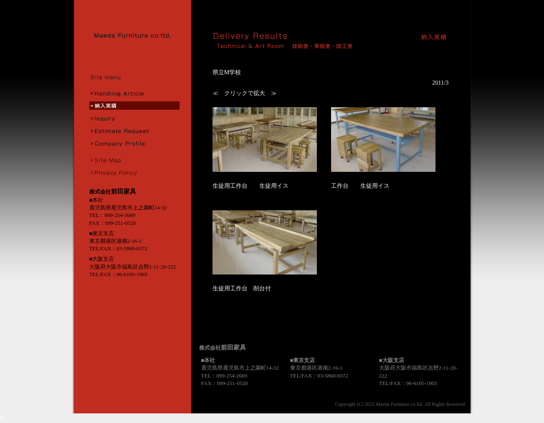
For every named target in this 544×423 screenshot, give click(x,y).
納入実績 (134, 105)
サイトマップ (134, 160)
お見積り (134, 130)
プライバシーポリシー (134, 172)
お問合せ (134, 118)
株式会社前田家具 (135, 35)
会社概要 (134, 143)
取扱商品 (134, 93)
